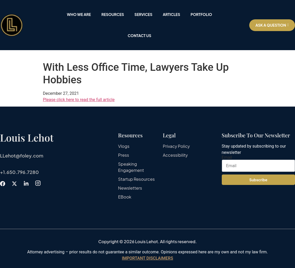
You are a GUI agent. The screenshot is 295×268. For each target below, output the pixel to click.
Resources (112, 14)
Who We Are (79, 14)
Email (227, 157)
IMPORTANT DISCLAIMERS (147, 258)
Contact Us (139, 35)
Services (143, 14)
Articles (171, 14)
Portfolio (201, 14)
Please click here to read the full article (79, 99)
